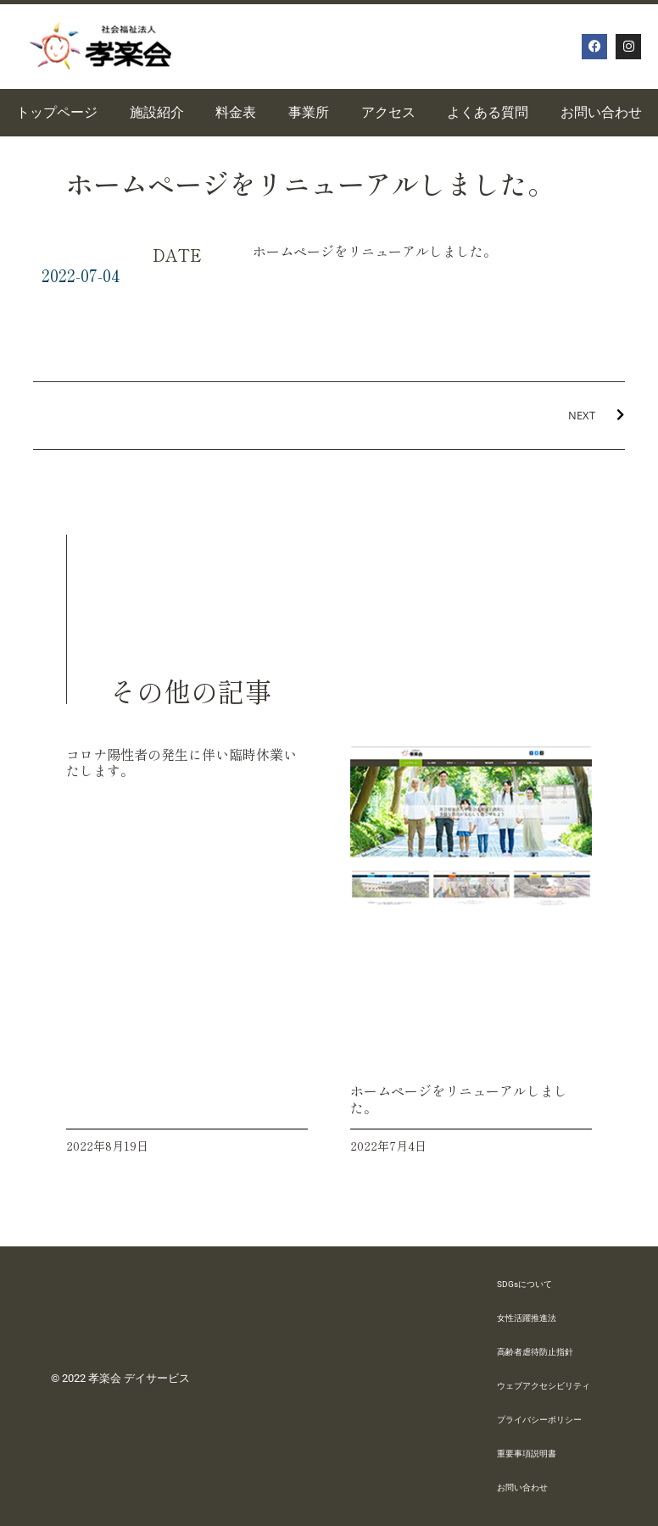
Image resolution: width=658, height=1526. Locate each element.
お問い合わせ (522, 1487)
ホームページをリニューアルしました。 (458, 1098)
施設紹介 (157, 112)
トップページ (57, 112)
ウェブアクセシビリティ (543, 1385)
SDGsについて (524, 1284)
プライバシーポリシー (539, 1419)
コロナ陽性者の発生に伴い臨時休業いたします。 (181, 762)
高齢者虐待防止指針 (535, 1351)
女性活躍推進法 (526, 1317)
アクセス (388, 112)
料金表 (235, 112)
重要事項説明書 (526, 1453)
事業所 (308, 112)
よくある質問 (487, 112)
